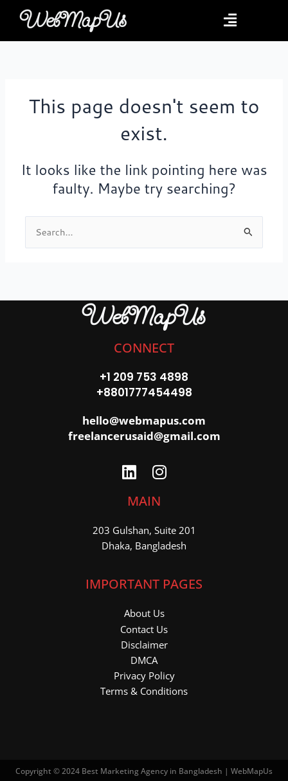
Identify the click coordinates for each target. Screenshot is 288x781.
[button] (230, 20)
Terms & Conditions (144, 691)
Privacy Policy (144, 675)
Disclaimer (144, 644)
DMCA (144, 660)
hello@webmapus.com (144, 420)
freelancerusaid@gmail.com (144, 435)
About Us (144, 613)
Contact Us (144, 629)
